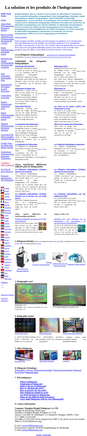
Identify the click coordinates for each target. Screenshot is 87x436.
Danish (5, 218)
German (5, 194)
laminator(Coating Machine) (77, 264)
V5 (38, 244)
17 (48, 57)
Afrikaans (6, 254)
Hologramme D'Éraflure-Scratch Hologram (6, 88)
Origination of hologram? (31, 384)
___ (2, 284)
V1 (56, 241)
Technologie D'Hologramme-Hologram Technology (7, 155)
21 (56, 57)
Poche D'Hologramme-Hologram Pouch (7, 51)
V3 (16, 244)
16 (46, 57)
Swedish (5, 226)
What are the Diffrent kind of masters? (37, 397)
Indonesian (6, 279)
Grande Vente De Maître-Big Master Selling (7, 145)
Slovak (5, 240)
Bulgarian (6, 210)
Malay (4, 276)
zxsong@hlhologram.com (32, 430)
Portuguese (6, 199)
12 (39, 57)
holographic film (20, 361)
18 (50, 57)
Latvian (5, 248)
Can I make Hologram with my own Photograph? (42, 399)
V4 (18, 244)
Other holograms (24, 348)
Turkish (5, 223)
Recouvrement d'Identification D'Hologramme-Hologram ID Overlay (7, 39)
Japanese (5, 265)
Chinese (4, 282)
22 (58, 57)
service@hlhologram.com (32, 425)
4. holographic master (24, 316)
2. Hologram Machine (24, 241)
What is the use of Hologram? (33, 386)
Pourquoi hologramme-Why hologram (7, 178)
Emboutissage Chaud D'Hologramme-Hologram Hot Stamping (7, 63)
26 (66, 57)
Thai (4, 273)
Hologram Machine (21, 37)
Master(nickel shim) (45, 333)
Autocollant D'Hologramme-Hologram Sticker (7, 27)
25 (64, 57)
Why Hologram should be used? (34, 393)
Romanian (6, 208)
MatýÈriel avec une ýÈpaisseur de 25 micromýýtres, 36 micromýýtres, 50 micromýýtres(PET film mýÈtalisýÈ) (69, 221)
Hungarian (6, 213)
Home (3, 20)
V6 (40, 244)
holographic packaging (47, 361)
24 (62, 57)
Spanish (5, 196)
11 (37, 57)
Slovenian (6, 232)
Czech (4, 215)
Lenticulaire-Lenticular (6, 96)
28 (70, 57)
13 (41, 57)
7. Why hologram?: (23, 378)
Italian (4, 202)
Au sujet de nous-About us (7, 170)
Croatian (5, 237)
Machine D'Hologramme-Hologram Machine (7, 127)
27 (68, 57)
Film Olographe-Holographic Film (6, 77)
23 (60, 57)
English (5, 188)
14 (43, 57)
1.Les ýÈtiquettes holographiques (30, 55)
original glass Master (21, 333)
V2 (58, 241)
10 (35, 57)
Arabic (5, 257)
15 (45, 57)
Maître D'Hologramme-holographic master (7, 116)
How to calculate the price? (32, 388)
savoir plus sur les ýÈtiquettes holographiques (61, 55)
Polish (4, 235)
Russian (5, 205)
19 (52, 57)
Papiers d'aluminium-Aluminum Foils (6, 105)
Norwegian (6, 229)
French (5, 191)
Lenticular (66, 361)
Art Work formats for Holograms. (35, 395)
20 (54, 57)
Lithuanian (6, 246)
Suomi (4, 221)
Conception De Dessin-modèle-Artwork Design (7, 137)
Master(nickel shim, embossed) (72, 333)
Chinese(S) (6, 259)
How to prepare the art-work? (33, 390)
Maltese (5, 243)
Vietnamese (6, 270)
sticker (39, 435)
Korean (5, 268)
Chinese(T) (6, 262)
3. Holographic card (24, 281)
